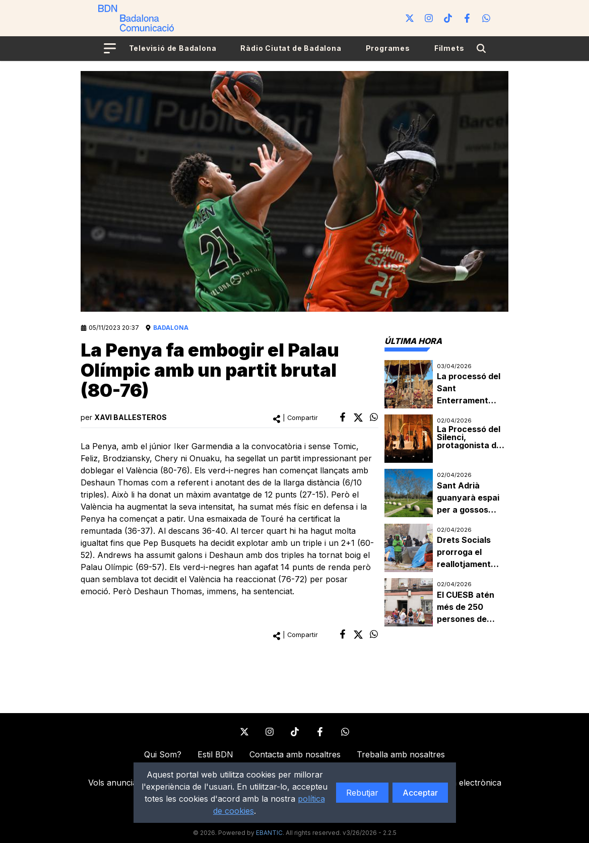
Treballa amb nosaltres (401, 754)
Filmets (449, 48)
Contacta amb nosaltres (295, 754)
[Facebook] (467, 18)
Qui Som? (162, 754)
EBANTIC (269, 832)
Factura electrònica (464, 783)
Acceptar (420, 793)
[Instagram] (428, 18)
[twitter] (358, 417)
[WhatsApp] (486, 18)
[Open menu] (110, 48)
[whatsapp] (373, 417)
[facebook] (342, 417)
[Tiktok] (447, 18)
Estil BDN (215, 754)
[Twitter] (409, 18)
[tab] (413, 341)
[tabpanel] (446, 493)
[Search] (481, 48)
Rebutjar (362, 793)
